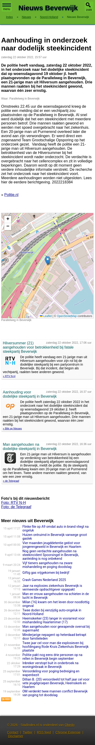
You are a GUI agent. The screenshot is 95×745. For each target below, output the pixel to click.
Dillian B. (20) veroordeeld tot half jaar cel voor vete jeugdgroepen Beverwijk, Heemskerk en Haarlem (56, 683)
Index (9, 17)
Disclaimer (15, 736)
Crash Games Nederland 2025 (44, 580)
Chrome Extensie (67, 732)
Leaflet (46, 316)
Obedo (69, 725)
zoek (89, 9)
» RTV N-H (9, 376)
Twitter (27, 732)
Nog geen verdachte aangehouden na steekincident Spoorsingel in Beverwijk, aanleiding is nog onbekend (50, 554)
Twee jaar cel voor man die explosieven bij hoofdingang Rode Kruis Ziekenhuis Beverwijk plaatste (55, 646)
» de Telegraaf (11, 480)
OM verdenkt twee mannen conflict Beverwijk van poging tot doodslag (55, 693)
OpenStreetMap (67, 316)
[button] (48, 261)
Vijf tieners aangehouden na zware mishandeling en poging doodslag (47, 565)
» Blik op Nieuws (12, 428)
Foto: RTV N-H (13, 503)
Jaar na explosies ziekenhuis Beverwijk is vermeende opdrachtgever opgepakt (52, 587)
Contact (12, 732)
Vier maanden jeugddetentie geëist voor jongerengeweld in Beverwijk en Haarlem (51, 545)
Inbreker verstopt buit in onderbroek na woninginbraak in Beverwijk (50, 665)
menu (6, 7)
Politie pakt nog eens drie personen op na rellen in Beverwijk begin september (52, 656)
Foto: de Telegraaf (16, 507)
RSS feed (44, 732)
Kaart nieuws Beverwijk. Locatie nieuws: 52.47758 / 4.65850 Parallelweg (46, 266)
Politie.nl (11, 195)
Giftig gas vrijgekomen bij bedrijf (45, 572)
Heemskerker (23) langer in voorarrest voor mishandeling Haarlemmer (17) (53, 620)
